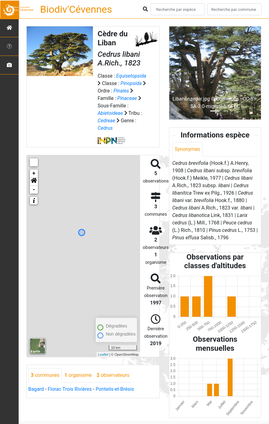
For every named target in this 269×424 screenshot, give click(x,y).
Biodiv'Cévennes (76, 9)
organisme (78, 375)
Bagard (36, 389)
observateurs (113, 375)
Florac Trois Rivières (70, 389)
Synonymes (187, 149)
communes (45, 375)
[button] (34, 182)
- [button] (34, 189)
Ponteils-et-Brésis (115, 389)
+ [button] (34, 173)
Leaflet (103, 354)
